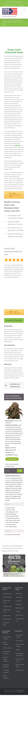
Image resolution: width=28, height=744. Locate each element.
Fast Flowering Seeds (20, 660)
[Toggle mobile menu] (25, 9)
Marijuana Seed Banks (20, 665)
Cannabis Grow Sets (20, 619)
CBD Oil (18, 650)
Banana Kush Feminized (6, 652)
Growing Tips (19, 640)
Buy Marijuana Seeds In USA (19, 654)
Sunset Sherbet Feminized (7, 637)
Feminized (14, 22)
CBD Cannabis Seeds (6, 611)
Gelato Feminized (7, 648)
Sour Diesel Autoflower (6, 671)
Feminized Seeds (7, 606)
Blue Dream (19, 593)
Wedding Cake (19, 608)
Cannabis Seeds (7, 597)
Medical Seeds (7, 615)
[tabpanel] (14, 352)
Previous (20, 22)
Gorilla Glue (19, 597)
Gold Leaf (18, 601)
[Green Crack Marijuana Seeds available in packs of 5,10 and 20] (14, 312)
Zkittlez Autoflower (6, 677)
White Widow (19, 615)
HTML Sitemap (20, 670)
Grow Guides (20, 691)
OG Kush (18, 611)
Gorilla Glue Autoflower (6, 665)
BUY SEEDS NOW (12, 459)
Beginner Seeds (7, 619)
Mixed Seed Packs (6, 623)
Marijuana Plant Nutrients (20, 645)
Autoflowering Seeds (6, 602)
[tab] (14, 320)
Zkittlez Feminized (5, 643)
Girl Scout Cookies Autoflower (6, 659)
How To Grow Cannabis (19, 636)
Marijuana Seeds (6, 22)
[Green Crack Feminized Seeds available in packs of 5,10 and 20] (14, 195)
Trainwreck (19, 604)
